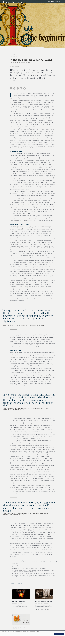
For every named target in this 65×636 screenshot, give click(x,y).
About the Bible (14, 56)
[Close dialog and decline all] (64, 631)
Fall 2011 (12, 54)
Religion (12, 153)
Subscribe (51, 1)
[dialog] (32, 633)
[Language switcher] (56, 1)
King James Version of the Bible (40, 93)
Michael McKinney (14, 66)
